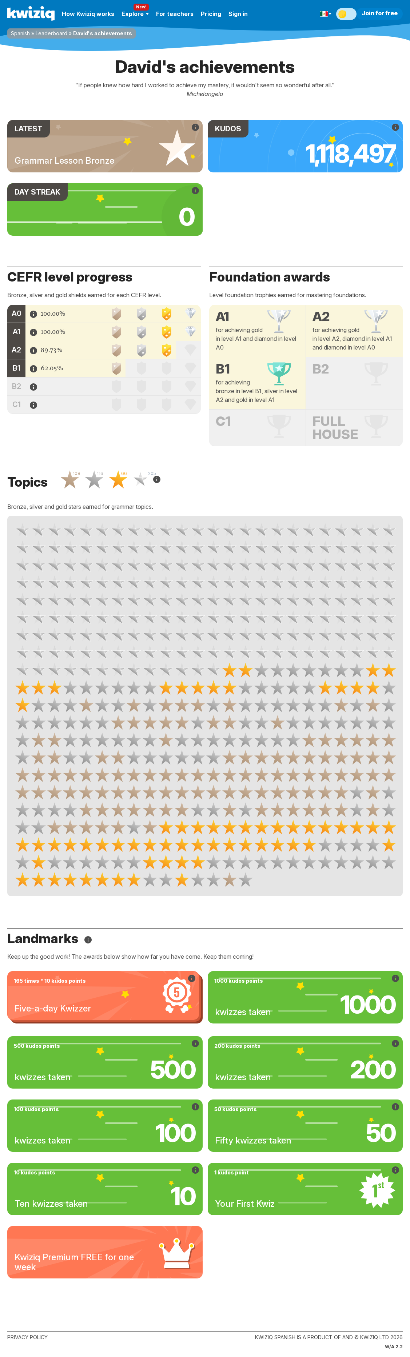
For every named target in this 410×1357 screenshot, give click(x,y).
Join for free (380, 13)
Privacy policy (27, 1337)
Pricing (211, 13)
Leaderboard (51, 33)
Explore (135, 13)
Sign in (238, 13)
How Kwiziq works (88, 13)
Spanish (20, 33)
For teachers (175, 13)
